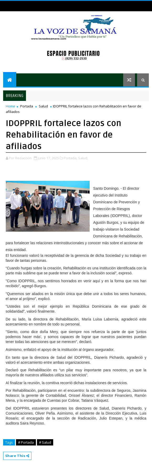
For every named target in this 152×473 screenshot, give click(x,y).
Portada (26, 106)
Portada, (70, 158)
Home (10, 106)
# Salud (45, 442)
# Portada (26, 442)
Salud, (83, 158)
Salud (43, 106)
